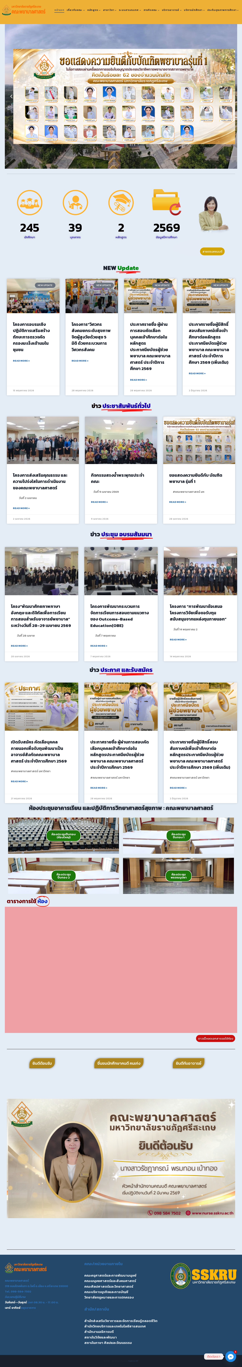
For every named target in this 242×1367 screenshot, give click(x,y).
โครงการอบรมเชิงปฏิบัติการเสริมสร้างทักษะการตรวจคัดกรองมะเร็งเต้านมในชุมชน (31, 337)
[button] (11, 96)
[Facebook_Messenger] (230, 1356)
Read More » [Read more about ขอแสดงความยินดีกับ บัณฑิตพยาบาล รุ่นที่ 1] (177, 502)
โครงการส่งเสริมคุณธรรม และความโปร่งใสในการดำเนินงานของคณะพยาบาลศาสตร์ (40, 481)
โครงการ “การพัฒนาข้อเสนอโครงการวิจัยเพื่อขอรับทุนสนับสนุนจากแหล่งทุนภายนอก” (198, 612)
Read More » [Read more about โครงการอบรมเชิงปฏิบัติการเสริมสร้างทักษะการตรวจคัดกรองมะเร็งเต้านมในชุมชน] (21, 361)
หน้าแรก (59, 10)
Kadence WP (133, 1360)
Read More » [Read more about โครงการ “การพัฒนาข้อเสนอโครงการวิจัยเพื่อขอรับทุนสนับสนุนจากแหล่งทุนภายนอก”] (178, 639)
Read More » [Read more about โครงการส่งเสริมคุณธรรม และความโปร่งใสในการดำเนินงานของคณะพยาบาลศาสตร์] (21, 508)
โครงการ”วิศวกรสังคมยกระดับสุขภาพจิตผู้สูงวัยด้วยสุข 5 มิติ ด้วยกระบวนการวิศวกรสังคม (91, 337)
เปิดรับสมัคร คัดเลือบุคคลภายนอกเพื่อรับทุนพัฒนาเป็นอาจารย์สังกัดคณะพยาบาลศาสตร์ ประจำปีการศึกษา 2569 (39, 751)
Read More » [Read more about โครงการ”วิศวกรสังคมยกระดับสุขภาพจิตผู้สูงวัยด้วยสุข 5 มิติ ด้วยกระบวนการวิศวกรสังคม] (80, 361)
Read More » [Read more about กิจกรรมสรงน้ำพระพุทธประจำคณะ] (99, 502)
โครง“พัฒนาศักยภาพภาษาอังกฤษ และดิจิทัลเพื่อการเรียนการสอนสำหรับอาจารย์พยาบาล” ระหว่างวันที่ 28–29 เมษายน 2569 (41, 616)
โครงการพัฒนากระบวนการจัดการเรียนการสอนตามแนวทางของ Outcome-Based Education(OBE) (119, 616)
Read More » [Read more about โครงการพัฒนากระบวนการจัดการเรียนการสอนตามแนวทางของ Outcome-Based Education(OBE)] (98, 646)
